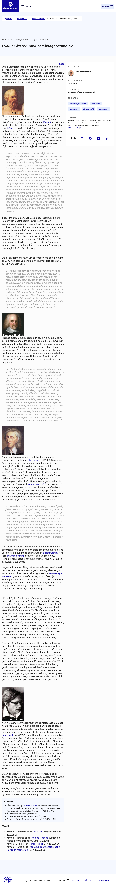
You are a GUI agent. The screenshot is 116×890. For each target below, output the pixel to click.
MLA (82, 128)
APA (77, 128)
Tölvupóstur (81, 880)
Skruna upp (106, 880)
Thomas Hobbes (39, 837)
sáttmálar (96, 103)
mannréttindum (15, 555)
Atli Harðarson (83, 71)
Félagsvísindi (22, 18)
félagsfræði (88, 109)
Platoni (47, 122)
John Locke (33, 460)
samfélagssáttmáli (78, 103)
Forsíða (9, 18)
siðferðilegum (50, 552)
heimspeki (103, 109)
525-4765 (60, 880)
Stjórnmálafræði (38, 18)
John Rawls (8, 735)
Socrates (37, 831)
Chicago (71, 128)
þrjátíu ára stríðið (37, 484)
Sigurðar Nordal (29, 805)
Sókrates (11, 128)
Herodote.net (36, 843)
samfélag (74, 109)
